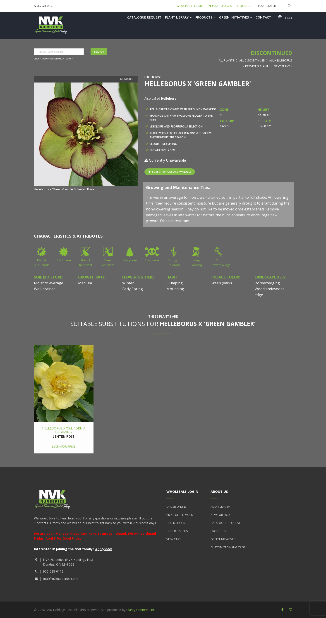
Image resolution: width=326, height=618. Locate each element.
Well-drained (44, 288)
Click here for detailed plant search (53, 58)
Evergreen (130, 260)
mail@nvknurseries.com (60, 578)
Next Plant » (283, 66)
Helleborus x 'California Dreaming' (63, 430)
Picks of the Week (179, 515)
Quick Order (175, 523)
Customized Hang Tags (228, 547)
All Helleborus (280, 60)
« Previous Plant (255, 66)
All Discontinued (252, 60)
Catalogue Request (144, 17)
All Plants (226, 60)
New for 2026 (220, 515)
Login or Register (190, 5)
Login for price (63, 446)
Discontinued (271, 53)
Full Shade (64, 260)
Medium (85, 283)
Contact (263, 17)
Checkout (245, 5)
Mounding (175, 288)
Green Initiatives (235, 17)
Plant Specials (220, 5)
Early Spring (132, 288)
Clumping (174, 283)
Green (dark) (221, 283)
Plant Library (178, 17)
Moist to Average (48, 283)
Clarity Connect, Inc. (140, 610)
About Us (219, 491)
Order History (177, 531)
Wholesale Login (182, 491)
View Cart (173, 539)
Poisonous (152, 260)
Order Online (176, 507)
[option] (86, 137)
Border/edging (267, 283)
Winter (128, 283)
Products (205, 17)
